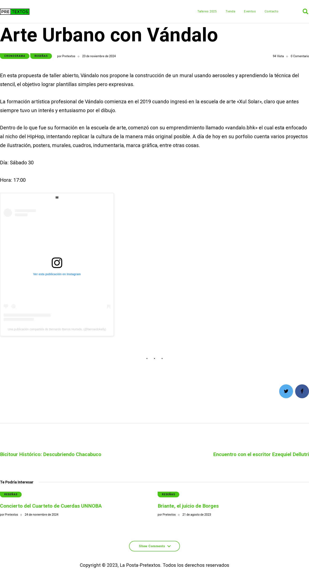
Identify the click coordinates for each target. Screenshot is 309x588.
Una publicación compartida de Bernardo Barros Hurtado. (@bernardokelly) (57, 329)
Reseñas (41, 55)
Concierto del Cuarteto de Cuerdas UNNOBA (51, 506)
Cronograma (14, 55)
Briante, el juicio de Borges (188, 506)
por (66, 56)
